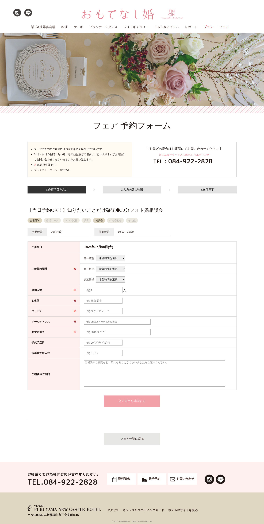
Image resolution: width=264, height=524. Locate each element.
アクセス (113, 510)
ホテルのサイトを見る (183, 510)
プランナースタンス (103, 27)
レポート (191, 27)
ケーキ (78, 27)
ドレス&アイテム (167, 27)
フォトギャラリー (136, 27)
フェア (224, 27)
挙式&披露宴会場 (43, 27)
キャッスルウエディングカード (143, 510)
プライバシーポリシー (47, 169)
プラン (208, 27)
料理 (64, 27)
